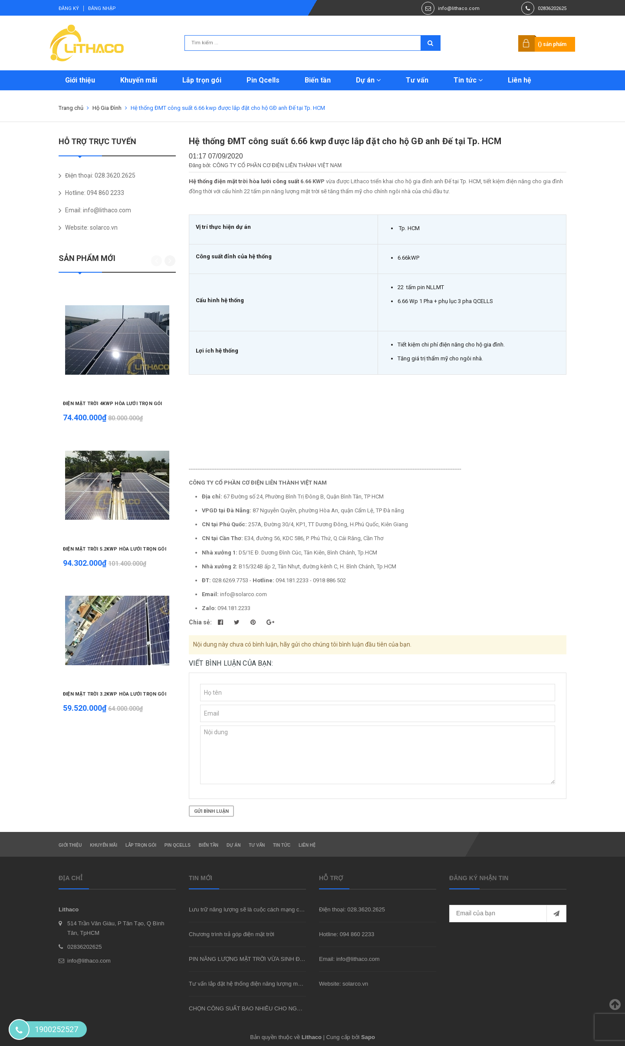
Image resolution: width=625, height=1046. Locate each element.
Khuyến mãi (138, 80)
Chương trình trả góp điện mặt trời (231, 934)
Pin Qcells (263, 80)
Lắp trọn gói (201, 80)
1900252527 (56, 1029)
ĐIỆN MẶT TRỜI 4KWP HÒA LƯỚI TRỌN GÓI (112, 403)
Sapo (368, 1037)
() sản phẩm (552, 44)
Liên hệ (519, 80)
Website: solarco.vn (343, 983)
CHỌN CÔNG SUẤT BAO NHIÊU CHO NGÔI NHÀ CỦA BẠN (265, 1008)
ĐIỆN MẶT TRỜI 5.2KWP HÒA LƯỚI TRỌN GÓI (114, 549)
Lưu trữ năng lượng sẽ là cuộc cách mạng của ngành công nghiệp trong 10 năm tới (293, 909)
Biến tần (318, 80)
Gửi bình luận (211, 811)
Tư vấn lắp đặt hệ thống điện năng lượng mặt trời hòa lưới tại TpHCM (276, 983)
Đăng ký (69, 8)
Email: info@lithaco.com (349, 959)
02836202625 (552, 8)
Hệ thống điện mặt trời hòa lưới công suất (244, 181)
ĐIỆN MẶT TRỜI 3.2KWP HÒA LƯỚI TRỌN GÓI (114, 694)
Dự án (368, 80)
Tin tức (468, 80)
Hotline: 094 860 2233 (346, 934)
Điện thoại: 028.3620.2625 (352, 909)
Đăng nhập (102, 8)
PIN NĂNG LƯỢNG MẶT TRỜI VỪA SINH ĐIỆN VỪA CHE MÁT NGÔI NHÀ (283, 959)
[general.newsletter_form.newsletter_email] (507, 913)
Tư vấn (417, 80)
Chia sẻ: (200, 622)
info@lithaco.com (459, 8)
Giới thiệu (80, 80)
